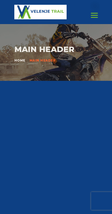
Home (19, 60)
